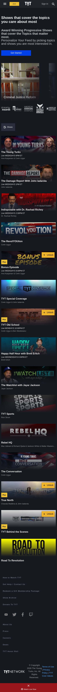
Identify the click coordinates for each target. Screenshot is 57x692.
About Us (7, 624)
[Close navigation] (5, 4)
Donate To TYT (10, 604)
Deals (6, 645)
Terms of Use (48, 667)
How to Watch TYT (12, 577)
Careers (7, 638)
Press (6, 631)
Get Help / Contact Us (14, 584)
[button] (16, 53)
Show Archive (9, 598)
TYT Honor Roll (10, 651)
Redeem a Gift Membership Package (21, 591)
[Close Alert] (28, 685)
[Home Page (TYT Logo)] (28, 4)
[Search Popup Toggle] (53, 3)
